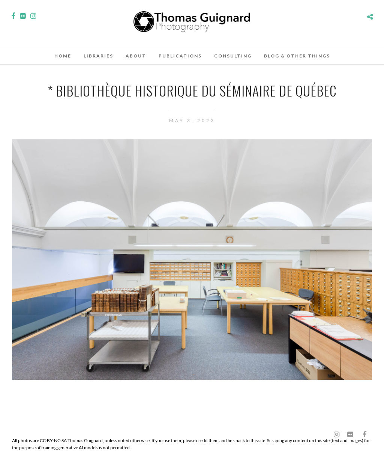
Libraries (98, 56)
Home (62, 56)
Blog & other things (297, 56)
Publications (180, 56)
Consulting (233, 56)
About (136, 56)
